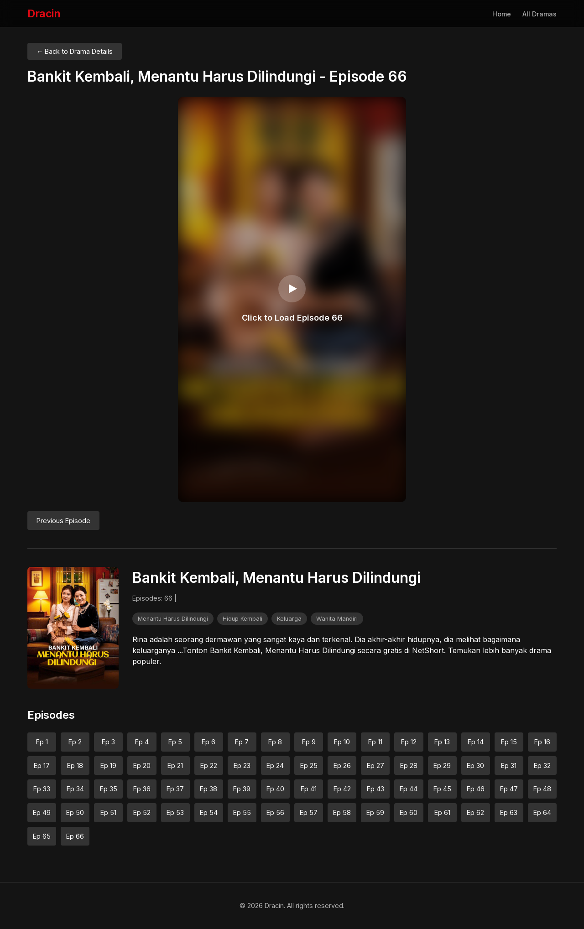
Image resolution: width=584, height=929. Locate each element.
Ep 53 (175, 812)
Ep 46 (476, 789)
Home (501, 14)
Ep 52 (142, 812)
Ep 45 (442, 789)
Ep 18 (75, 765)
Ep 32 (542, 765)
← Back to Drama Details (74, 51)
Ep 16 (542, 742)
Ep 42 (342, 789)
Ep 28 (408, 765)
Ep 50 (75, 812)
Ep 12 (409, 742)
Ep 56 (275, 812)
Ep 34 (75, 789)
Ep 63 (508, 812)
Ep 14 (476, 742)
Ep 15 (509, 742)
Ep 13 (442, 742)
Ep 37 (175, 789)
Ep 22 (208, 765)
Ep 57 (309, 812)
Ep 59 (375, 812)
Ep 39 (241, 789)
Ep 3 (108, 742)
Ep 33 (41, 789)
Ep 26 (342, 765)
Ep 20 (142, 765)
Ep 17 (42, 765)
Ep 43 (375, 789)
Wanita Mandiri (337, 618)
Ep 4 (142, 742)
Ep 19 (108, 765)
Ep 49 (42, 812)
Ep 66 (75, 836)
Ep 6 (208, 742)
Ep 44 (408, 789)
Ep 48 (542, 789)
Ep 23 (242, 765)
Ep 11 (375, 742)
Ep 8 (275, 742)
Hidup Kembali (242, 618)
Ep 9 (309, 742)
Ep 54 (209, 812)
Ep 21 (175, 765)
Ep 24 (275, 765)
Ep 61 (442, 812)
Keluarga (289, 618)
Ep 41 (309, 789)
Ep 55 (242, 812)
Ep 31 (508, 765)
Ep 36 (142, 789)
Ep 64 (542, 812)
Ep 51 (108, 812)
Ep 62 (475, 812)
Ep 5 (175, 742)
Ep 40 (275, 789)
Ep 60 (408, 812)
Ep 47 (509, 789)
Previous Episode (63, 520)
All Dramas (539, 14)
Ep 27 (375, 765)
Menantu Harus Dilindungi (173, 618)
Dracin (43, 13)
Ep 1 (42, 742)
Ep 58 (342, 812)
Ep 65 (42, 836)
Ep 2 (75, 742)
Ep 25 (309, 765)
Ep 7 (242, 742)
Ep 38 (208, 789)
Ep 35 (108, 789)
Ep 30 (475, 765)
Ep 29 (442, 765)
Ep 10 (342, 742)
